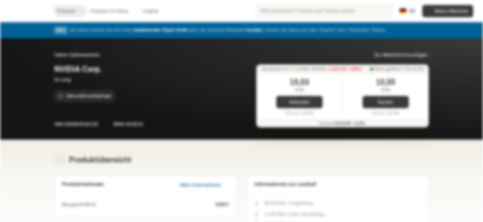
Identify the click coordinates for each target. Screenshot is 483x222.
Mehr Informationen (204, 185)
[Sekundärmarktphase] (84, 96)
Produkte (70, 11)
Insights (154, 11)
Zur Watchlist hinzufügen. (397, 55)
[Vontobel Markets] (26, 11)
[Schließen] (424, 30)
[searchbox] (324, 11)
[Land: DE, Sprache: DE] (407, 11)
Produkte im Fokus (112, 11)
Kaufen (385, 102)
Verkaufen (299, 102)
